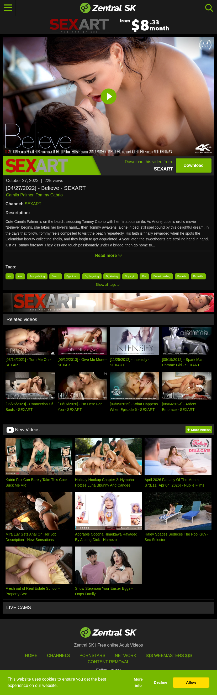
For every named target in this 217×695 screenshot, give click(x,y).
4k (9, 276)
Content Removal (108, 662)
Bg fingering (92, 276)
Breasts (181, 276)
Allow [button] (191, 682)
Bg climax (72, 276)
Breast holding (162, 276)
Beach (55, 276)
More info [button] (138, 682)
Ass (20, 276)
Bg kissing (112, 276)
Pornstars (92, 655)
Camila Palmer (19, 195)
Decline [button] (160, 682)
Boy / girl (130, 276)
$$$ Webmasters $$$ (169, 655)
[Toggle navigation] (8, 8)
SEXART (33, 204)
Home (31, 655)
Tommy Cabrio (49, 195)
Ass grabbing (37, 276)
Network (125, 655)
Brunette (198, 276)
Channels (58, 655)
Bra (144, 276)
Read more (108, 255)
